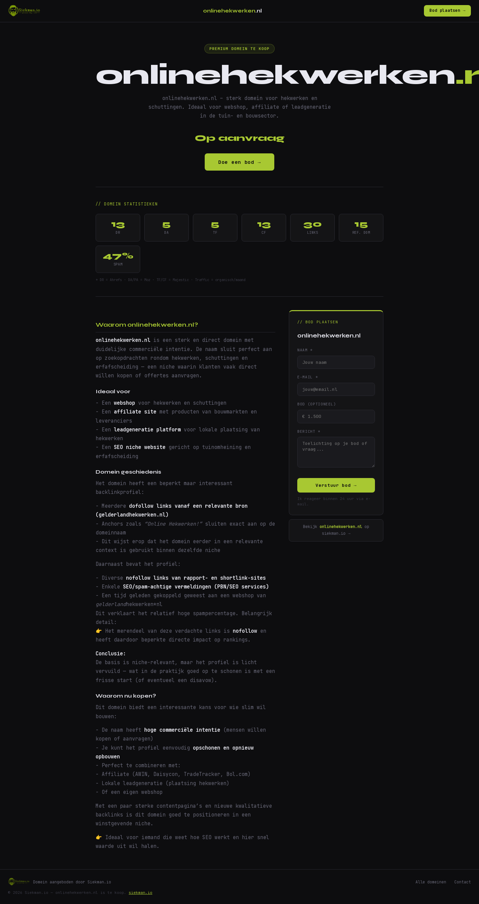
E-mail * (307, 377)
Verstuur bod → (336, 485)
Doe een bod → (239, 162)
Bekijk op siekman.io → (336, 530)
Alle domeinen (430, 881)
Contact (462, 881)
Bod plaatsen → (447, 10)
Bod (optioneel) (316, 404)
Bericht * (309, 431)
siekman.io (140, 892)
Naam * (305, 350)
